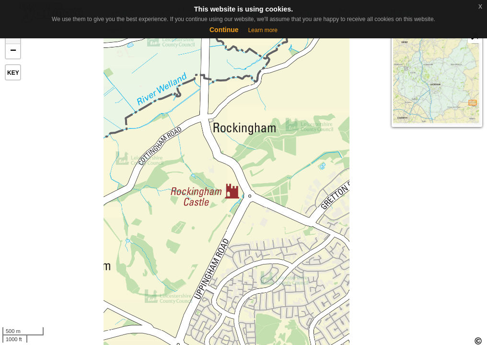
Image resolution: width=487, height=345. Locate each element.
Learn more (263, 30)
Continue (224, 30)
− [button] (13, 51)
